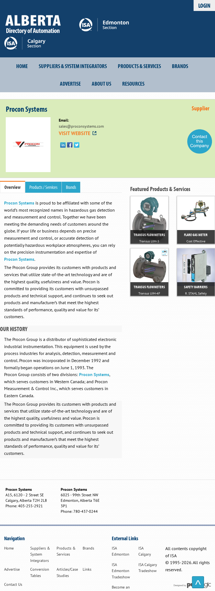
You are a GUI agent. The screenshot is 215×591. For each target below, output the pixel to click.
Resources (133, 83)
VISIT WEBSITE (78, 133)
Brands (180, 65)
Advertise (70, 83)
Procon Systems (19, 203)
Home (22, 65)
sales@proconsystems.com (81, 126)
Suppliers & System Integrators (73, 65)
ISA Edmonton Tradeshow (121, 570)
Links (87, 569)
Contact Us (13, 584)
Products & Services (139, 65)
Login (204, 5)
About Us (101, 83)
